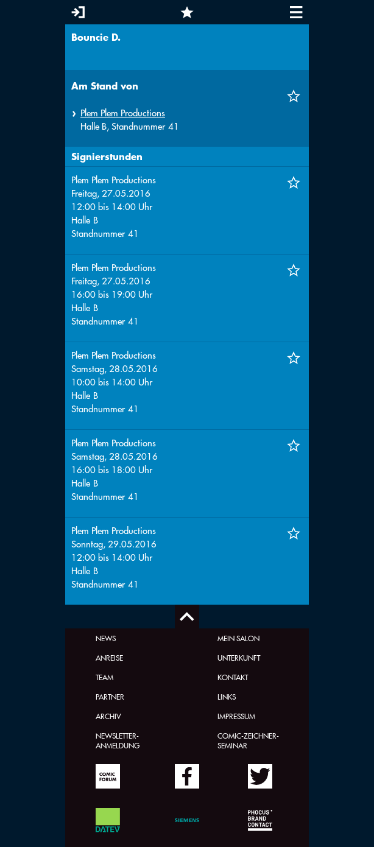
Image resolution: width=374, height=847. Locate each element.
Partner (110, 696)
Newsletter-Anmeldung (117, 740)
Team (104, 677)
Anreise (109, 657)
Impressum (236, 716)
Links (226, 696)
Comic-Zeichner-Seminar (248, 740)
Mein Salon (238, 638)
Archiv (108, 716)
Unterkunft (238, 657)
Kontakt (232, 677)
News (106, 638)
